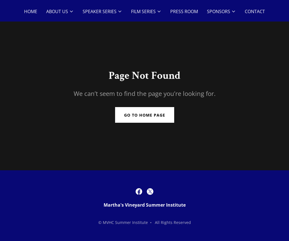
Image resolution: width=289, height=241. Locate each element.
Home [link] (30, 11)
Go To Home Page (144, 115)
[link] (138, 191)
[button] (60, 11)
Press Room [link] (184, 11)
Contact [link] (255, 11)
